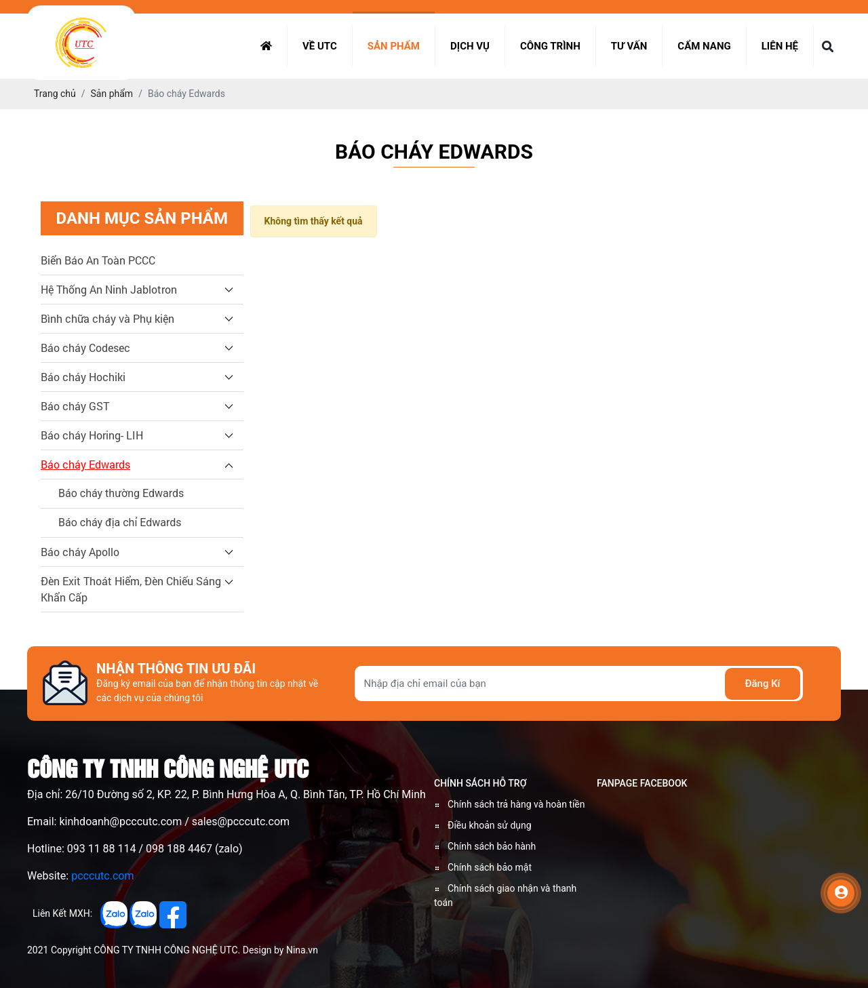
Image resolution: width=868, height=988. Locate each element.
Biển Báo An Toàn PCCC (98, 260)
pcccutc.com (102, 875)
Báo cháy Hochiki (83, 377)
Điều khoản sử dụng (490, 825)
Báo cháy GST (75, 406)
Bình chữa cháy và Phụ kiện (107, 318)
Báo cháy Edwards (85, 464)
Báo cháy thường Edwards (121, 493)
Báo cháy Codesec (85, 347)
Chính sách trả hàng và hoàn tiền (516, 804)
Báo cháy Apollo (80, 552)
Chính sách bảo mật (490, 867)
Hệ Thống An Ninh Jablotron (109, 289)
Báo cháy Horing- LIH (92, 435)
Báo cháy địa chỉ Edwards (120, 522)
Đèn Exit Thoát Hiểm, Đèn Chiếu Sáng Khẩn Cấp (131, 589)
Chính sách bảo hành (492, 846)
